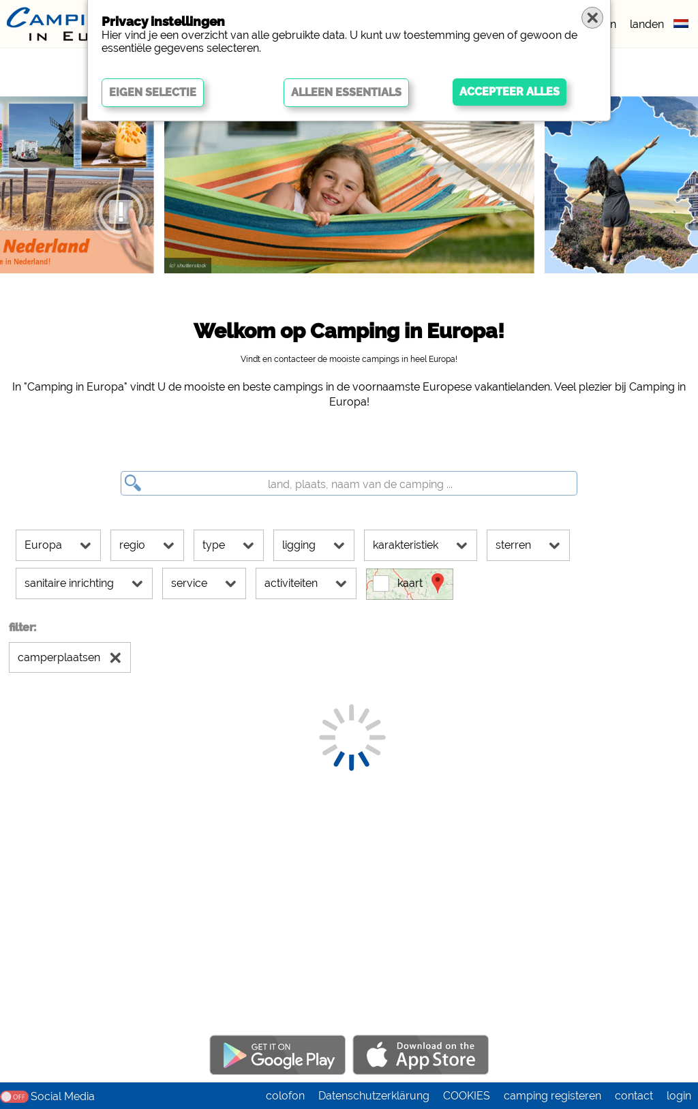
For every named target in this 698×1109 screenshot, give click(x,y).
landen (647, 24)
